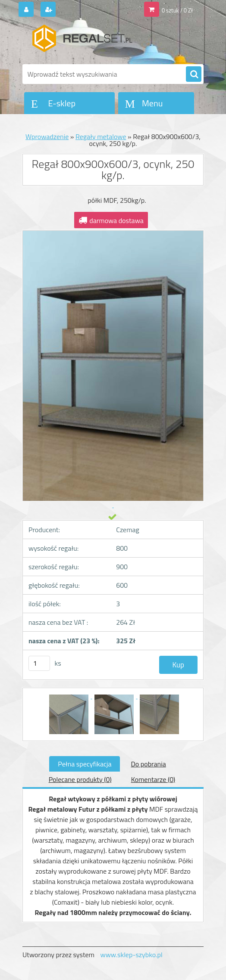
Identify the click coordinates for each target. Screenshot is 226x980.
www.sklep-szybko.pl (131, 954)
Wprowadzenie (47, 136)
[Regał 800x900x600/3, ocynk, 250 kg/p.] (69, 696)
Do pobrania (148, 764)
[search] (193, 74)
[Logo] (81, 41)
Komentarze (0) (153, 779)
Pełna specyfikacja (84, 764)
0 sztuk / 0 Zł (177, 10)
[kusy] (39, 663)
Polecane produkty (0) (80, 779)
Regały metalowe (100, 136)
